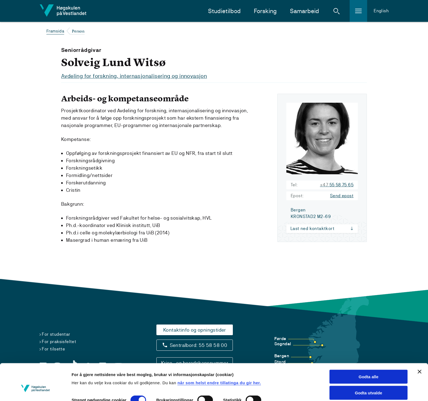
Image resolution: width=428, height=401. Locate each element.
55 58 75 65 (336, 184)
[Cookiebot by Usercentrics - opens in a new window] (35, 390)
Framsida (55, 31)
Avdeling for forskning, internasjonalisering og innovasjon (134, 76)
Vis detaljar (83, 390)
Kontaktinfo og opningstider (194, 329)
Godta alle (369, 347)
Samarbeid (304, 11)
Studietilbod (224, 11)
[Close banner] (419, 342)
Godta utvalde (368, 363)
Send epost (341, 195)
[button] (336, 11)
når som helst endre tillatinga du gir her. (219, 353)
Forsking (265, 11)
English (381, 10)
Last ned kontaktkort (312, 228)
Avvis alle (368, 380)
